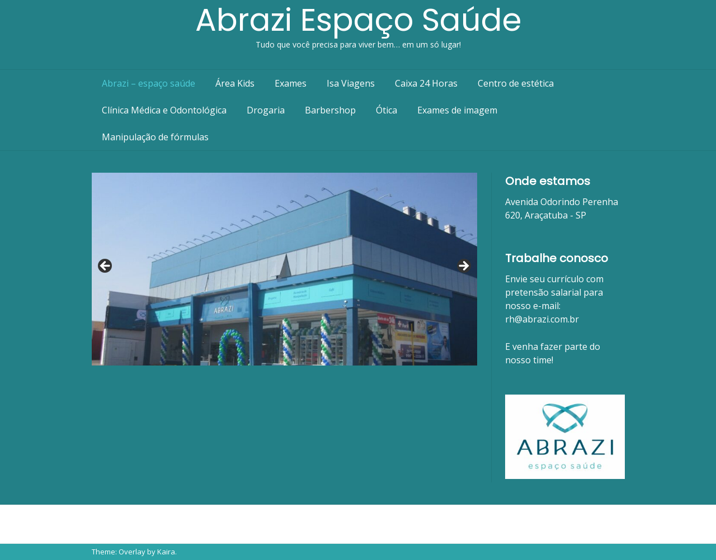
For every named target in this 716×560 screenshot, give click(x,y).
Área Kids (235, 83)
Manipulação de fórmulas (155, 137)
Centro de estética (516, 83)
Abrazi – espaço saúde (148, 83)
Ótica (386, 110)
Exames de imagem (457, 110)
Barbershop (330, 110)
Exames (291, 83)
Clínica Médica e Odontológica (164, 110)
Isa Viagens (351, 83)
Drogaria (266, 110)
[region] (285, 269)
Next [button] (463, 266)
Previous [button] (105, 266)
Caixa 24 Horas (426, 83)
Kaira (166, 552)
